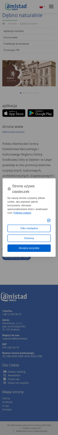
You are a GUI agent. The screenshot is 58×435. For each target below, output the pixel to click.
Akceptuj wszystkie (29, 248)
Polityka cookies (22, 213)
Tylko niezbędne (29, 228)
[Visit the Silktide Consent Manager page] (49, 220)
